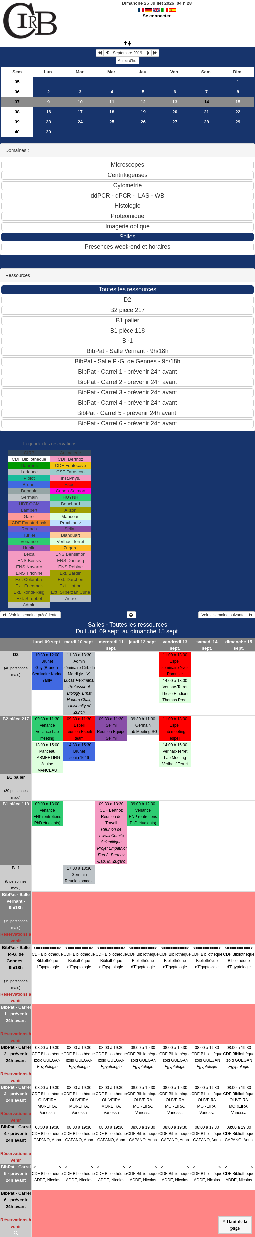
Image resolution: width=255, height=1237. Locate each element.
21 (206, 111)
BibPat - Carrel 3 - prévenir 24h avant (16, 1094)
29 (237, 121)
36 (17, 91)
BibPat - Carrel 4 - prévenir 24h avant (16, 1133)
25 (111, 121)
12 (143, 101)
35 (17, 81)
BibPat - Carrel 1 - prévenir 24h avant (16, 1014)
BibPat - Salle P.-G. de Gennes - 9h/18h (16, 957)
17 (80, 111)
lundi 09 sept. (47, 641)
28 (206, 121)
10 (80, 101)
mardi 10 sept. (79, 641)
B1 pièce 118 (16, 803)
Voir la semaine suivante (226, 615)
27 (174, 121)
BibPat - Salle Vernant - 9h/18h (16, 901)
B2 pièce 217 (16, 718)
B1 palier (16, 777)
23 (48, 121)
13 (174, 101)
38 (17, 111)
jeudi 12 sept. (143, 641)
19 (143, 111)
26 (143, 121)
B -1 (16, 867)
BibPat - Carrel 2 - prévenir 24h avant (16, 1054)
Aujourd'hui (127, 60)
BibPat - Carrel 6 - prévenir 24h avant (16, 1200)
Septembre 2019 (127, 53)
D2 (16, 654)
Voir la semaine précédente (30, 615)
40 (17, 131)
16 (48, 111)
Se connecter (157, 15)
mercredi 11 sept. (111, 645)
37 (17, 101)
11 (111, 101)
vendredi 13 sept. (175, 645)
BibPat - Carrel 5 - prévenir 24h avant (16, 1173)
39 (17, 121)
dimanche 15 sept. (238, 645)
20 (174, 111)
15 (237, 101)
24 (80, 121)
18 (111, 111)
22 (237, 111)
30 (48, 131)
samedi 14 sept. (206, 645)
